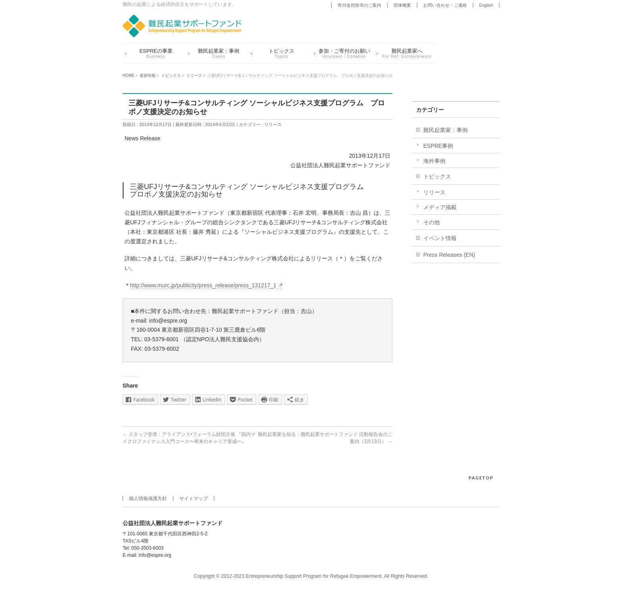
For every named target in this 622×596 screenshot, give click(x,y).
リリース (273, 124)
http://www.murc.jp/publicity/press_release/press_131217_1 (206, 285)
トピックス (437, 176)
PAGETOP (480, 477)
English (486, 5)
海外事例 (434, 161)
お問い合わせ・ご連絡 (445, 5)
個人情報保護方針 (148, 498)
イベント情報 (440, 238)
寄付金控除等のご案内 (359, 5)
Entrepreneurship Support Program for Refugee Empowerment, (314, 576)
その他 (431, 222)
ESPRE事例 (438, 146)
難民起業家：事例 (445, 130)
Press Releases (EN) (449, 255)
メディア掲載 (440, 207)
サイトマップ (193, 498)
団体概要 (402, 5)
